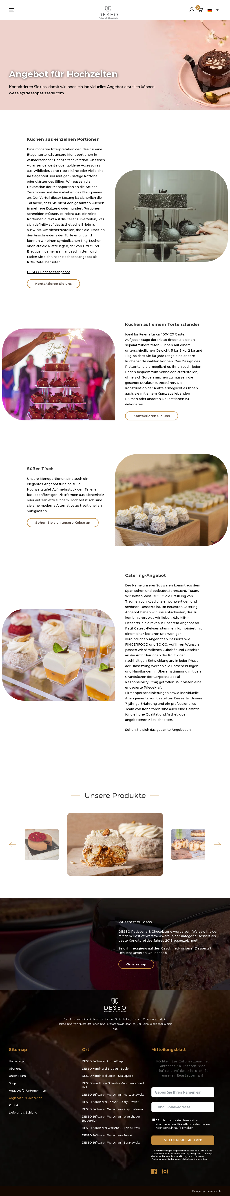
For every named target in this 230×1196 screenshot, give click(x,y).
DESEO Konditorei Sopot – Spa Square (107, 1075)
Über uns (15, 1068)
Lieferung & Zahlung (23, 1112)
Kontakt (14, 1105)
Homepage (16, 1061)
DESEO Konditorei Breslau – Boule (105, 1068)
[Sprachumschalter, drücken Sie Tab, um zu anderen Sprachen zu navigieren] (213, 10)
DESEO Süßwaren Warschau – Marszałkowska (113, 1094)
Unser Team (17, 1075)
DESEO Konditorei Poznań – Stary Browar (110, 1102)
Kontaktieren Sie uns (53, 284)
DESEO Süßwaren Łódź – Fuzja (103, 1061)
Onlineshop (136, 964)
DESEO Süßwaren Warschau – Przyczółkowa (112, 1109)
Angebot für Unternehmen (27, 1090)
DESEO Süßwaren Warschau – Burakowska (111, 1142)
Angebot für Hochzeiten (25, 1098)
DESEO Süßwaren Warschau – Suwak (107, 1135)
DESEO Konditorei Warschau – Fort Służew (111, 1128)
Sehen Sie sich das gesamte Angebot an (158, 730)
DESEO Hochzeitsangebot (48, 272)
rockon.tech (213, 1191)
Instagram (165, 1170)
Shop (12, 1083)
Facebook (154, 1170)
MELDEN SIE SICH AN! (183, 1140)
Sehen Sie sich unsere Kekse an (62, 523)
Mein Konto (192, 8)
